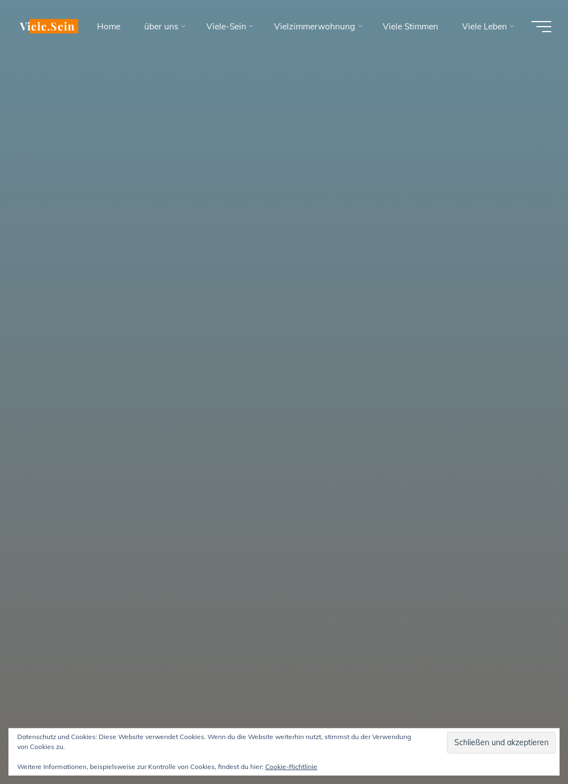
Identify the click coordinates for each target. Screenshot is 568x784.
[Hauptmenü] (541, 26)
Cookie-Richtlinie (291, 766)
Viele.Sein (47, 26)
